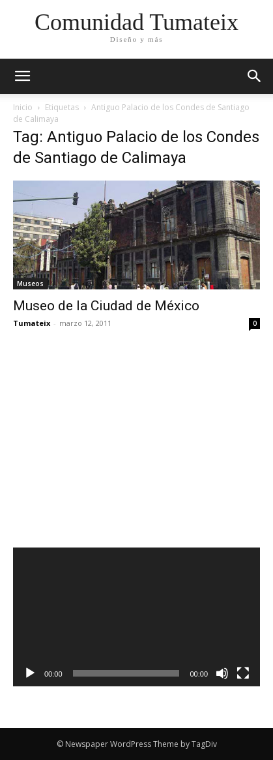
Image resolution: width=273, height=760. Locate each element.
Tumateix (31, 323)
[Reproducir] (29, 673)
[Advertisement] (119, 438)
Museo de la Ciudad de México (106, 306)
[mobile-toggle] (22, 76)
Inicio (23, 107)
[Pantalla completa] (243, 673)
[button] (255, 76)
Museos (30, 283)
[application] (136, 617)
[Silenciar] (222, 673)
